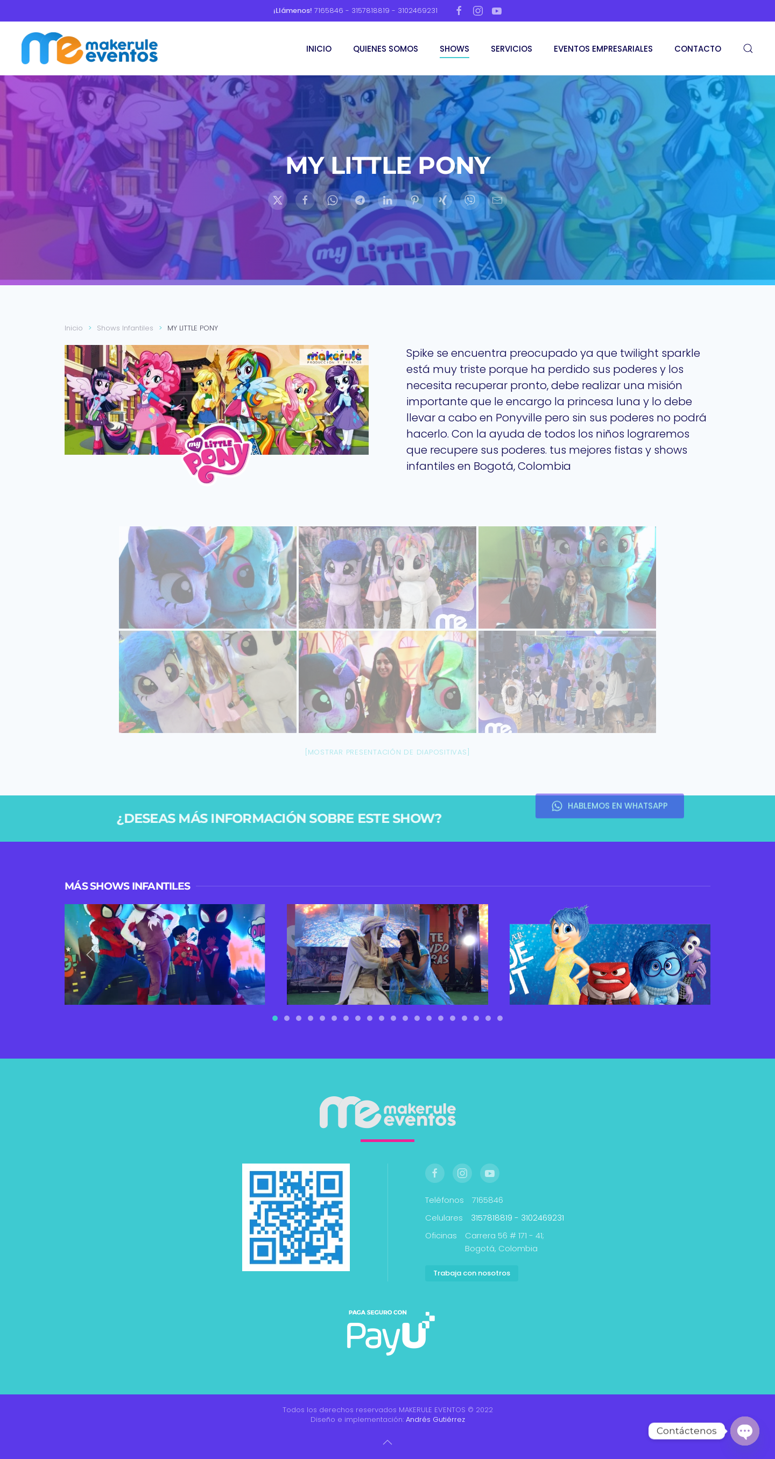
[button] (748, 48)
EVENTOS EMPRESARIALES (603, 48)
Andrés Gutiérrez (435, 1419)
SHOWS (454, 48)
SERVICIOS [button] (511, 48)
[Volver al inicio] (91, 48)
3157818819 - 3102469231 (517, 1217)
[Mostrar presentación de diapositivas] (387, 752)
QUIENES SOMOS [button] (385, 48)
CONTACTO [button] (697, 48)
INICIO (319, 48)
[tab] (275, 1018)
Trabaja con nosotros (471, 1273)
